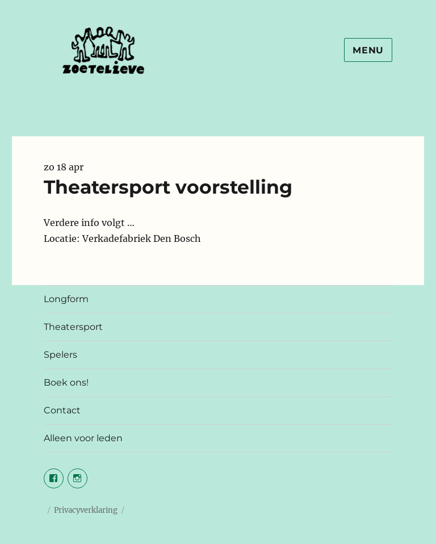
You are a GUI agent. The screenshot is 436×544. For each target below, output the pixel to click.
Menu (368, 50)
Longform (66, 299)
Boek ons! (66, 382)
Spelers (60, 354)
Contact (62, 410)
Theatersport (73, 326)
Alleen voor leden (83, 438)
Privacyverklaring (86, 510)
